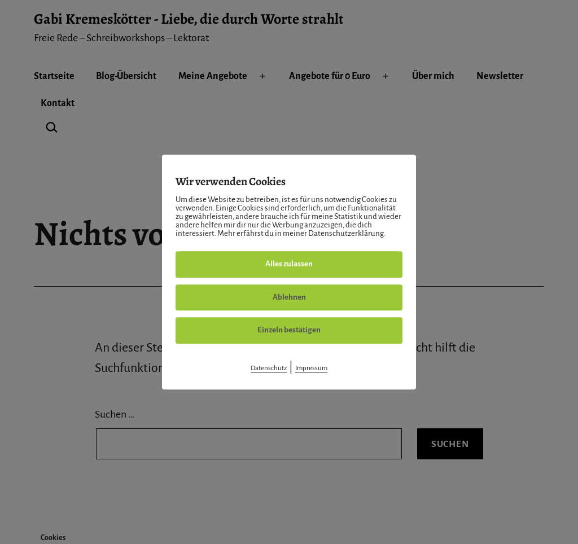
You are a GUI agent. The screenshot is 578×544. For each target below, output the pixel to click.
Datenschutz (269, 368)
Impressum (311, 368)
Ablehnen (289, 297)
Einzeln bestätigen (289, 330)
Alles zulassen (289, 264)
